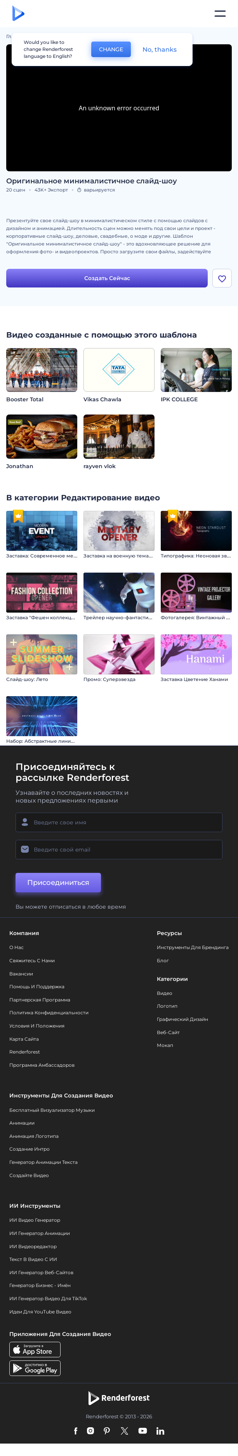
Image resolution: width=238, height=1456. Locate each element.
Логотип (167, 1006)
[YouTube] (142, 1431)
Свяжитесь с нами (32, 960)
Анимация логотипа (34, 1136)
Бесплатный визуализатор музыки (52, 1110)
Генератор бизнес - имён (40, 1286)
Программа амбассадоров (42, 1065)
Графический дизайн (182, 1019)
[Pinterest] (107, 1431)
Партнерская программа (39, 1000)
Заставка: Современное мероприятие (53, 556)
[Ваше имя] (119, 822)
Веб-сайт (168, 1032)
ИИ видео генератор (34, 1220)
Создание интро (29, 1149)
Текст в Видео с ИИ (33, 1259)
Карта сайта (24, 1039)
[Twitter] (124, 1431)
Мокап (165, 1045)
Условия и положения (36, 1026)
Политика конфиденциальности (49, 1013)
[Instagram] (90, 1431)
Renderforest (24, 1052)
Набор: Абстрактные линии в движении (55, 741)
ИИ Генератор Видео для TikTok (48, 1298)
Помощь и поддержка (36, 986)
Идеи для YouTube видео (40, 1312)
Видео (164, 993)
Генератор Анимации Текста (43, 1162)
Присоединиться (58, 883)
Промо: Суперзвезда (109, 679)
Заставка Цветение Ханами (194, 679)
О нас (16, 948)
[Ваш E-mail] (119, 850)
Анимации (22, 1123)
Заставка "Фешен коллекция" (42, 617)
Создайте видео (29, 1175)
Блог (163, 960)
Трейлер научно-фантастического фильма (136, 617)
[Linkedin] (160, 1431)
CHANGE (111, 49)
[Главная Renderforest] (18, 13)
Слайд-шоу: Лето (27, 679)
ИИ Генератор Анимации (39, 1233)
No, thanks (159, 49)
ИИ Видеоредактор (33, 1246)
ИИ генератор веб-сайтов (41, 1272)
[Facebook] (76, 1431)
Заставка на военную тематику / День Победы (140, 556)
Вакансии (21, 974)
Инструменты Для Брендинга (193, 948)
